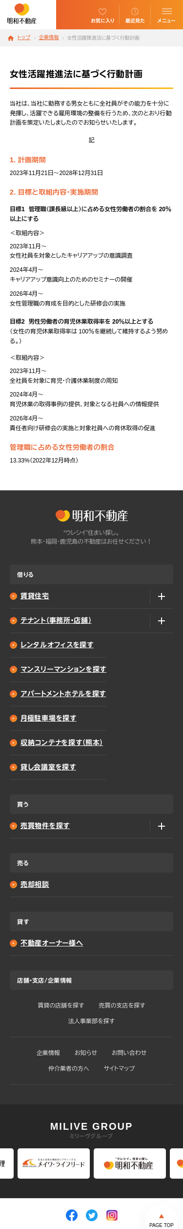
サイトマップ (119, 1069)
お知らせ (86, 1053)
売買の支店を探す (122, 1006)
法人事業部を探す (91, 1021)
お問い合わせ (129, 1053)
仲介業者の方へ (68, 1069)
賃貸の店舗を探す (61, 1006)
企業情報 (49, 37)
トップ (24, 37)
